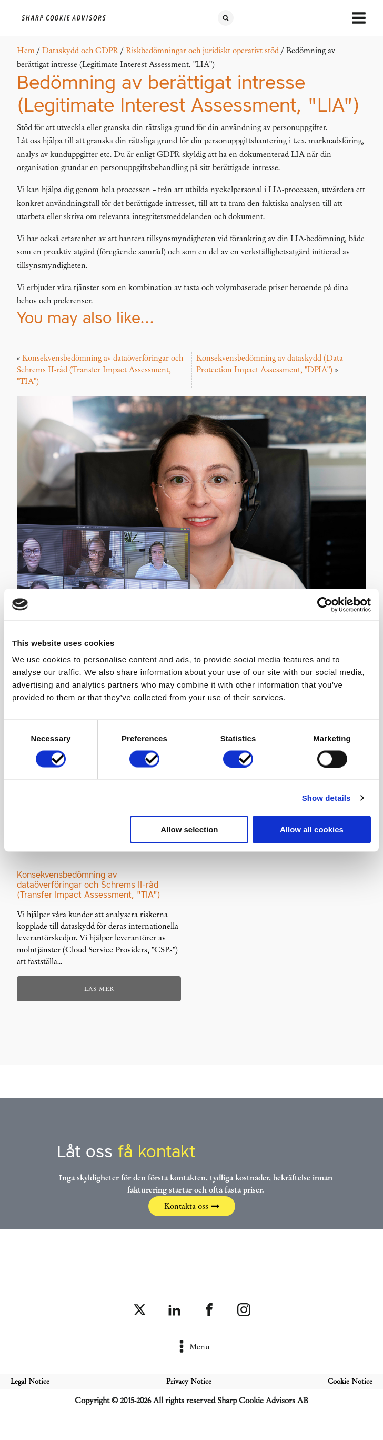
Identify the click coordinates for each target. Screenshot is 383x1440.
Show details (326, 797)
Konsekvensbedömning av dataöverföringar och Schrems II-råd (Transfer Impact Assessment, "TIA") (100, 370)
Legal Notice (30, 1381)
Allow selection (189, 829)
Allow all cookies (312, 829)
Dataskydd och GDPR (80, 50)
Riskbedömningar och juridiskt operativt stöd (202, 50)
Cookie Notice (350, 1381)
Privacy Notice (188, 1381)
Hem (26, 50)
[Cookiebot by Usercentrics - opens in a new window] (325, 604)
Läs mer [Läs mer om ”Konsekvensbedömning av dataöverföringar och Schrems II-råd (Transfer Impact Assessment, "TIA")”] (99, 988)
